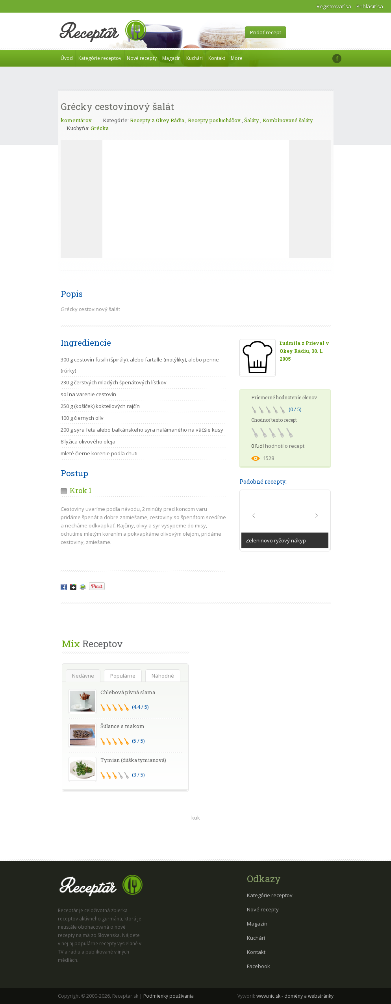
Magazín (171, 58)
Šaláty (251, 120)
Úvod (67, 58)
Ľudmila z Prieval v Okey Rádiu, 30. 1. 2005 (304, 351)
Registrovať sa (334, 6)
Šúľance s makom (122, 726)
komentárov (76, 120)
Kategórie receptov (99, 58)
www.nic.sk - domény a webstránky (295, 996)
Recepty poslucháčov (214, 120)
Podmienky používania (168, 996)
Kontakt (216, 58)
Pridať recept (265, 32)
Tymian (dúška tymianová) (133, 760)
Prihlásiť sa (369, 6)
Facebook (258, 966)
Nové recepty (142, 58)
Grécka (100, 128)
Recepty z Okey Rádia (157, 120)
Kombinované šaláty (288, 120)
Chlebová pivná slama (127, 692)
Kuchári (194, 58)
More (237, 58)
